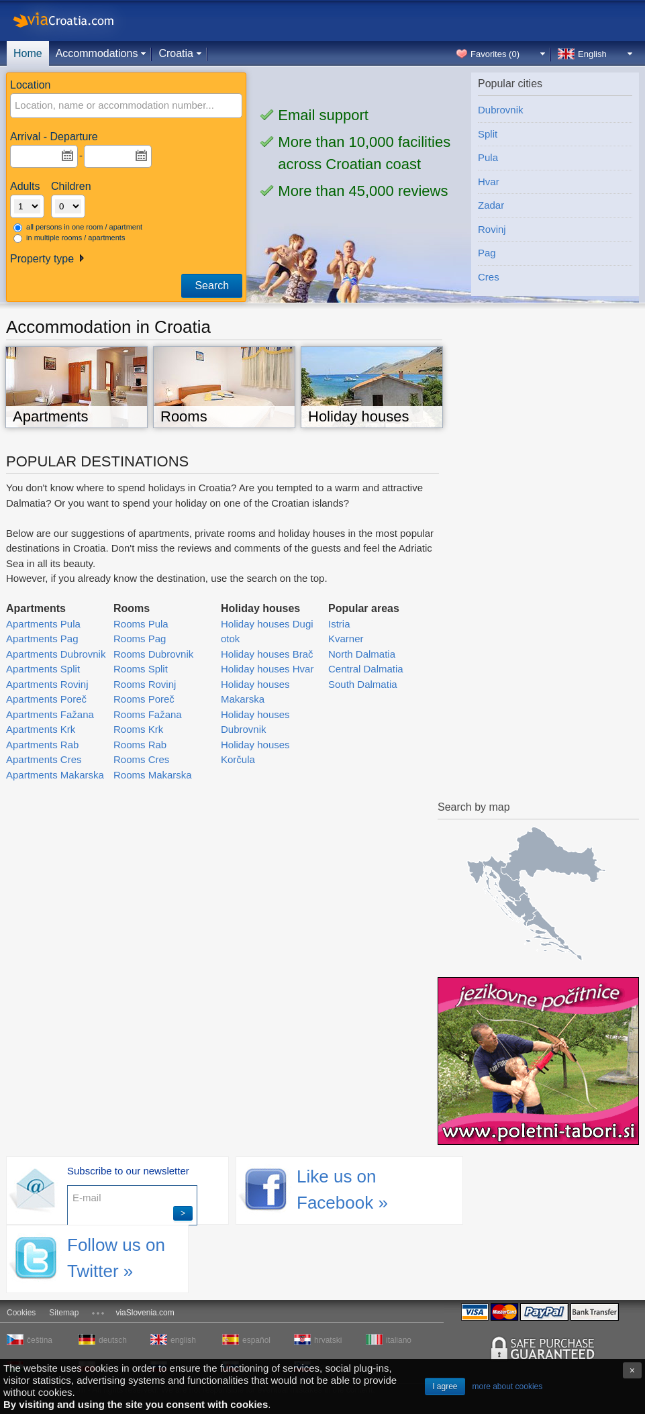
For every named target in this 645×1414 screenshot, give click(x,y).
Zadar (491, 205)
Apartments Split (43, 668)
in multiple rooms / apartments (69, 238)
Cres (488, 277)
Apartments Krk (40, 729)
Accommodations (97, 53)
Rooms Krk (138, 729)
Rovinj (492, 229)
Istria (339, 623)
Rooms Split (140, 668)
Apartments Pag (42, 638)
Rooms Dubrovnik (153, 654)
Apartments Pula (43, 623)
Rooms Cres (141, 759)
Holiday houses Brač (267, 654)
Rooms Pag (139, 638)
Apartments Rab (42, 744)
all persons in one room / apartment (77, 227)
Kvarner (346, 638)
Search (212, 285)
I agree (444, 1386)
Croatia (175, 53)
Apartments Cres (44, 759)
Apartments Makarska (55, 774)
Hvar (488, 181)
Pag (487, 252)
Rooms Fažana (147, 714)
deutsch (113, 1340)
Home (27, 53)
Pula (488, 157)
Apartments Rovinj (47, 684)
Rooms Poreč (144, 699)
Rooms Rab (139, 744)
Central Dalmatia (365, 668)
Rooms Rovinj (144, 684)
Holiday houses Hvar (267, 668)
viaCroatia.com (77, 20)
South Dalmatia (362, 684)
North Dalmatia (361, 654)
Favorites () (494, 54)
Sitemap (64, 1312)
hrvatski (328, 1340)
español (256, 1340)
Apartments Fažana (50, 714)
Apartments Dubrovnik (55, 654)
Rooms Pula (140, 623)
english (183, 1340)
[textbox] (105, 105)
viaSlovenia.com (144, 1312)
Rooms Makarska (152, 774)
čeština (39, 1340)
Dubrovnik (501, 109)
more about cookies (508, 1386)
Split (487, 134)
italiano (398, 1340)
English (592, 54)
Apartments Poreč (46, 699)
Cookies (21, 1312)
